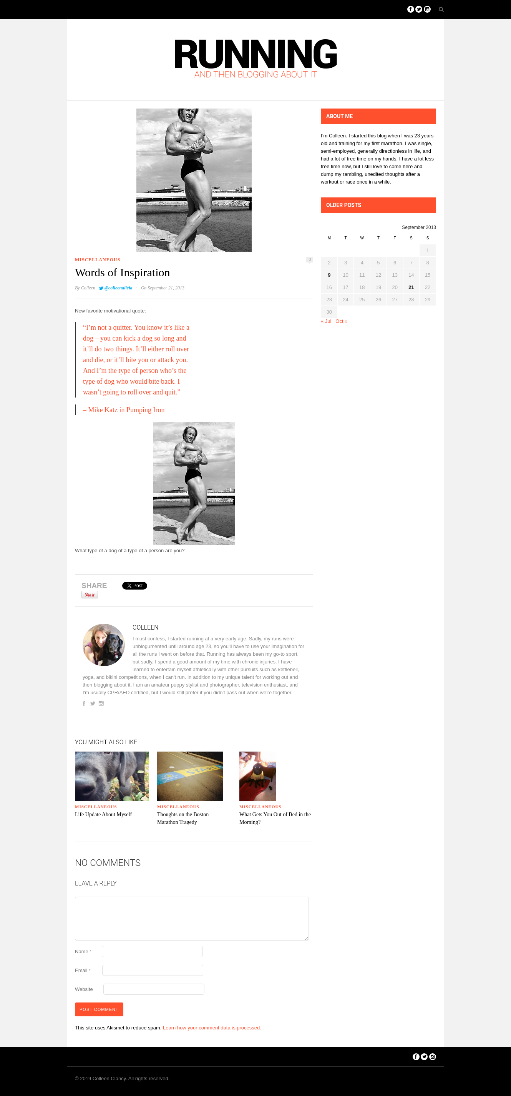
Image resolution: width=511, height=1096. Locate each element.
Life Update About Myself (103, 814)
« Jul (326, 321)
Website (84, 989)
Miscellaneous (97, 259)
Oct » (341, 321)
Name (83, 951)
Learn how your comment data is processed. (212, 1028)
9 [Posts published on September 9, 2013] (329, 275)
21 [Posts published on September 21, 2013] (411, 287)
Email (82, 970)
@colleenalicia (119, 288)
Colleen (88, 288)
